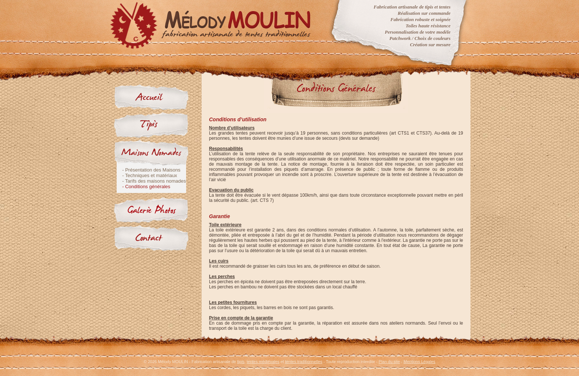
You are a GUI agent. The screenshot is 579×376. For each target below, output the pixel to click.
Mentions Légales (419, 361)
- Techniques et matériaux (149, 175)
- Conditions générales (146, 186)
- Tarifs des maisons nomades (154, 181)
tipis (240, 361)
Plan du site (389, 361)
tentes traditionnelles (303, 361)
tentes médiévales (263, 361)
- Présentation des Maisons (151, 170)
